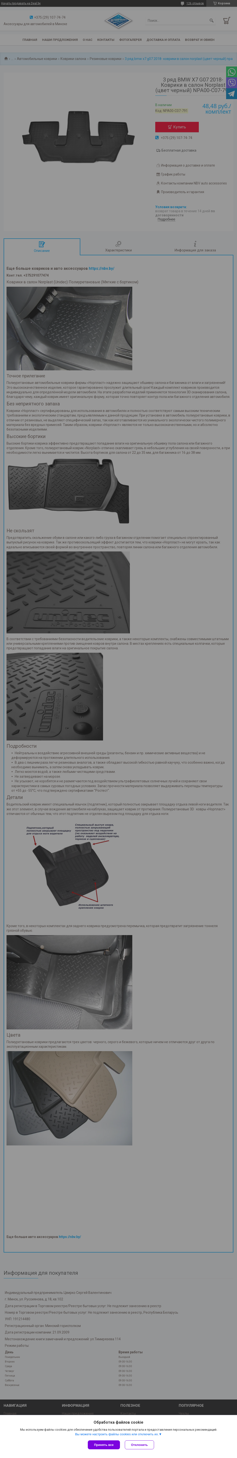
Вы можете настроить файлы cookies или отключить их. (117, 1434)
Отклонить (139, 1445)
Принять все (104, 1445)
